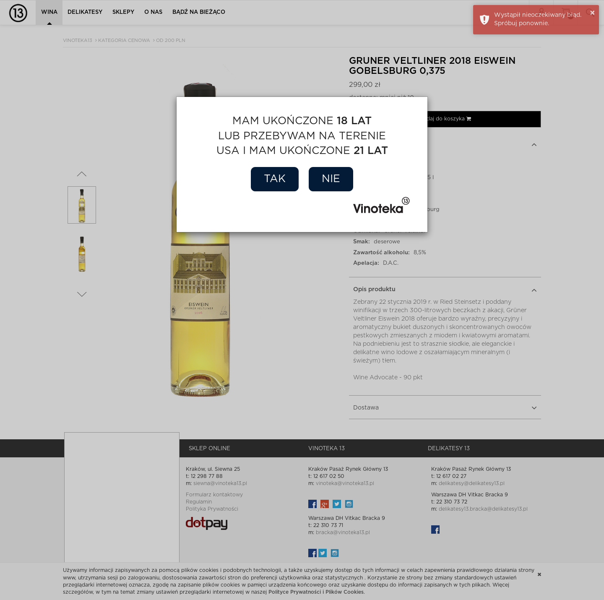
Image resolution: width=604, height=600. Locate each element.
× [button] (592, 13)
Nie (331, 179)
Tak (275, 179)
